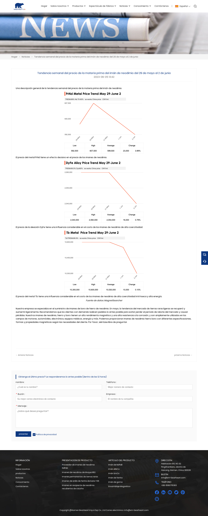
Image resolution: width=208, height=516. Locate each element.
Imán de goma (115, 482)
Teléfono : (111, 382)
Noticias (26, 56)
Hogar (14, 56)
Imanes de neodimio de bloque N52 (78, 472)
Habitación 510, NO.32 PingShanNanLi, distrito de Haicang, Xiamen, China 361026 (176, 467)
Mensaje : (21, 406)
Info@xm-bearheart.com (173, 477)
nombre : (20, 382)
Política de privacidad (46, 434)
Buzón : (20, 394)
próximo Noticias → (183, 355)
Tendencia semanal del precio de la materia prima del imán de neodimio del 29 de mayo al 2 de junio (86, 56)
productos (21, 473)
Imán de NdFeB (115, 464)
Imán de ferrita (115, 477)
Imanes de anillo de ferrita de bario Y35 (80, 481)
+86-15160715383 (169, 485)
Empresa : (111, 394)
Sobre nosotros (23, 469)
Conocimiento (22, 482)
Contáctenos (22, 486)
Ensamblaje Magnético (119, 486)
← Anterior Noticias (25, 355)
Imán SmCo (113, 473)
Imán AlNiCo (114, 469)
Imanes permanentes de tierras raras (80, 476)
